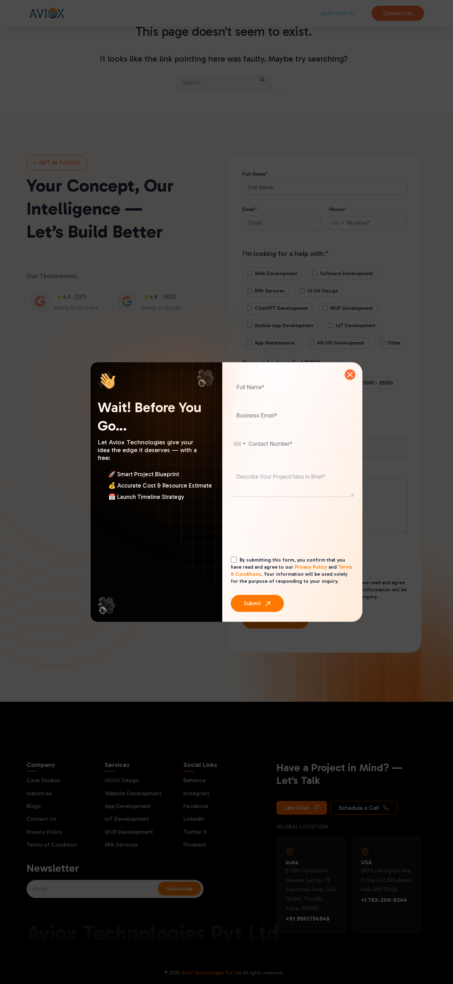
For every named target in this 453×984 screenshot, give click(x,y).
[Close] (350, 374)
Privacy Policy (311, 567)
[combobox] (239, 443)
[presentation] (284, 533)
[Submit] (257, 603)
